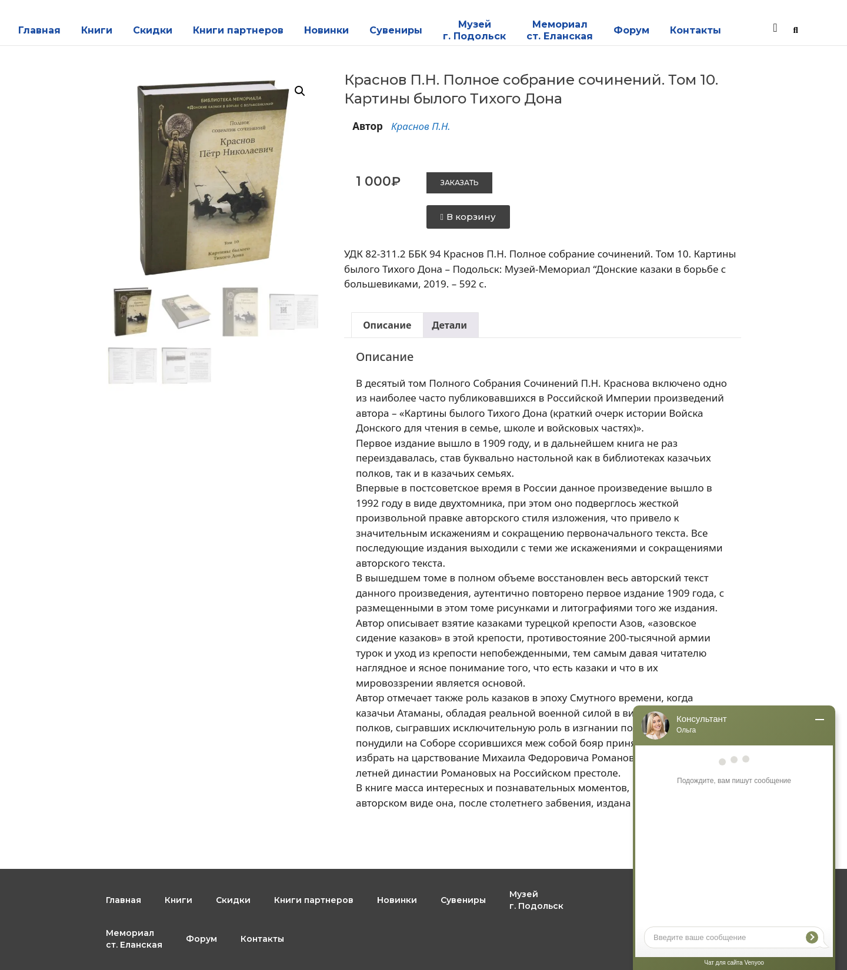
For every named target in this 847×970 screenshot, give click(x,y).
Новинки (326, 30)
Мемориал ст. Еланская (559, 30)
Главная (39, 30)
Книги (96, 30)
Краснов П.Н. (421, 126)
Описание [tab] (387, 325)
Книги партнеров (238, 30)
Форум (631, 30)
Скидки (152, 30)
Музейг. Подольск (474, 30)
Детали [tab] (449, 325)
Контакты (695, 30)
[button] (300, 91)
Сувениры (395, 30)
